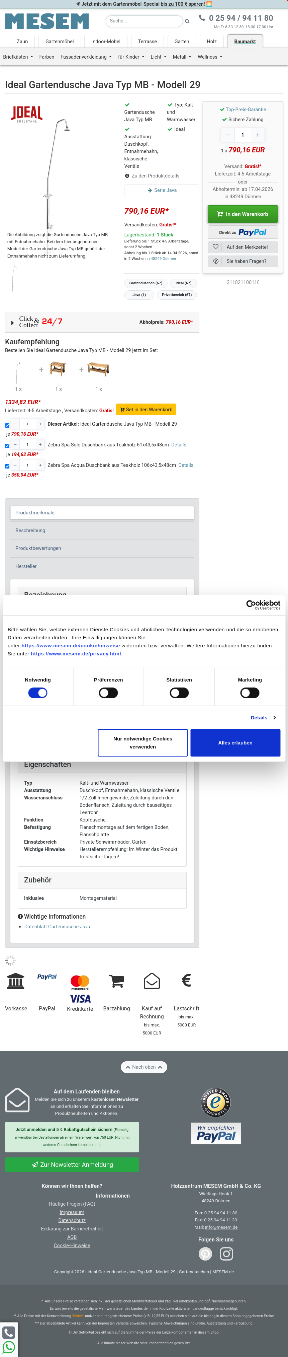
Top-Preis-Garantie (246, 109)
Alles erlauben (235, 742)
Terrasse (147, 42)
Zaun (22, 42)
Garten (182, 42)
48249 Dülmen (163, 258)
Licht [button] (157, 57)
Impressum (72, 1212)
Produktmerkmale (34, 513)
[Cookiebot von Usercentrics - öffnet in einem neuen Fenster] (251, 605)
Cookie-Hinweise (72, 1245)
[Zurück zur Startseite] (47, 21)
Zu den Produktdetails (156, 176)
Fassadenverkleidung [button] (84, 57)
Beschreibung (30, 530)
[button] (102, 322)
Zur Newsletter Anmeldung (72, 1164)
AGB (72, 1237)
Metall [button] (180, 57)
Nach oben (144, 1067)
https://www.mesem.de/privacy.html (76, 653)
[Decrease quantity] (227, 135)
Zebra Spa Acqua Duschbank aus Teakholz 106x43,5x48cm (111, 465)
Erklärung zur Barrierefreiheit (72, 1229)
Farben (47, 57)
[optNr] (243, 282)
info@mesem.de (221, 1227)
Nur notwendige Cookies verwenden (142, 742)
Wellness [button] (208, 57)
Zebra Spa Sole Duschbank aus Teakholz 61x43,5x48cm (108, 445)
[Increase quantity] (258, 135)
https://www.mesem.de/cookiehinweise (70, 645)
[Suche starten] (187, 21)
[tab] (102, 513)
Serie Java (162, 190)
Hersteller (25, 566)
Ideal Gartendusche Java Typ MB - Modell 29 (112, 424)
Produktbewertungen (38, 548)
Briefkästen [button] (16, 57)
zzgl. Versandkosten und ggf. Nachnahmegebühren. (206, 1301)
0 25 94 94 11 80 (220, 1212)
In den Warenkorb (242, 213)
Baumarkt (245, 42)
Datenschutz (72, 1220)
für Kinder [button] (129, 57)
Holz (212, 42)
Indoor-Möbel (105, 42)
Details (259, 717)
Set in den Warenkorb (146, 410)
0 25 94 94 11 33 (220, 1219)
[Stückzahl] (27, 424)
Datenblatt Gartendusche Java (57, 927)
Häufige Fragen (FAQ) (72, 1204)
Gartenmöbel (59, 42)
